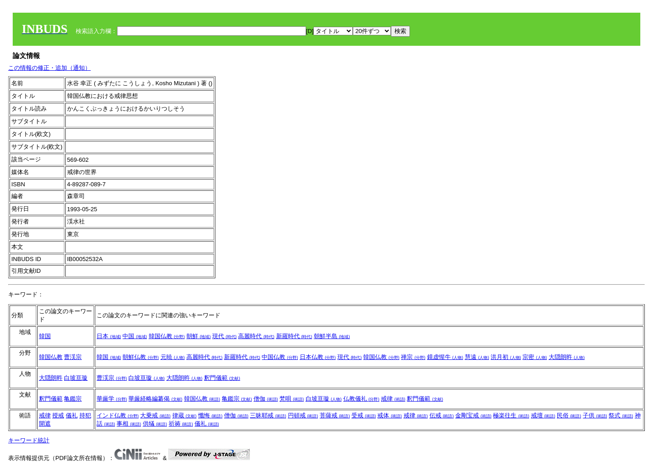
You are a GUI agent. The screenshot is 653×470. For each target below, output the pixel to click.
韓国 (45, 336)
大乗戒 (155, 415)
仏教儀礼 (361, 398)
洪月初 (506, 357)
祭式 (621, 415)
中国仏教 (280, 357)
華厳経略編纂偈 (155, 398)
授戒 (58, 415)
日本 (109, 336)
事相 (129, 423)
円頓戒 (303, 415)
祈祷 (181, 423)
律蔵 (184, 415)
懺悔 (210, 415)
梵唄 (291, 398)
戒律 (393, 398)
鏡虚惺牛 (445, 357)
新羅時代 (294, 336)
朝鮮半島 (332, 336)
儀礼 (72, 415)
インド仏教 (118, 415)
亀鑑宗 (73, 398)
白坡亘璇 (76, 377)
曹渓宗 (73, 357)
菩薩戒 (335, 415)
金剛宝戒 (473, 415)
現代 (224, 336)
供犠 (155, 423)
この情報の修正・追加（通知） (49, 67)
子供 (595, 415)
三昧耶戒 (268, 415)
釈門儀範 (222, 377)
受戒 (363, 415)
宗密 (534, 357)
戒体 (389, 415)
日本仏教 (318, 357)
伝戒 (441, 415)
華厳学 (112, 398)
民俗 (569, 415)
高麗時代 (256, 336)
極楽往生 (511, 415)
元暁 (173, 357)
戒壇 (543, 415)
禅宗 (413, 357)
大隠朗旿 (567, 357)
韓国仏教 (167, 336)
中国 (134, 336)
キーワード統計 (28, 440)
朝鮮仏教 (140, 357)
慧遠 (477, 357)
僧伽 (265, 398)
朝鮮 (198, 336)
